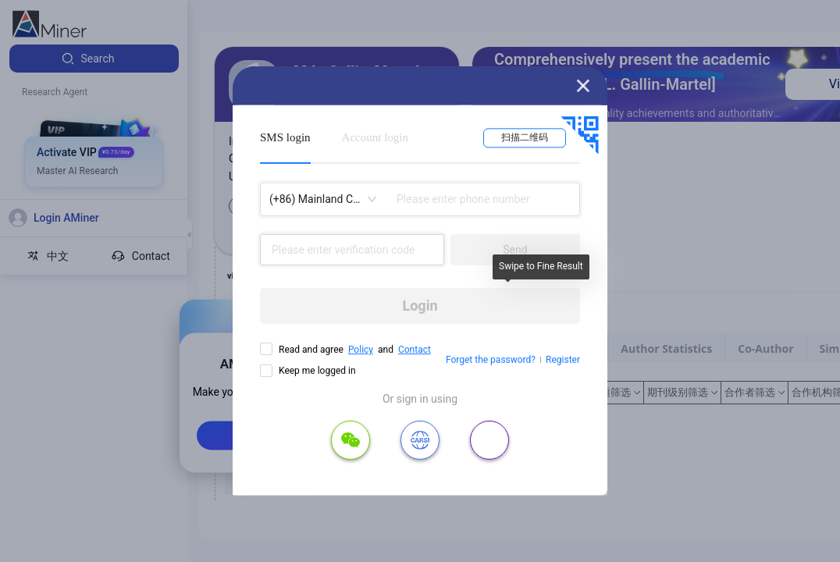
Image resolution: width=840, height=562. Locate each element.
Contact (414, 349)
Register (563, 359)
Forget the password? (491, 359)
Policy (360, 349)
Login (419, 305)
